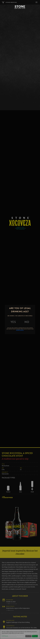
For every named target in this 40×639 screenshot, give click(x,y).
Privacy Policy (20, 636)
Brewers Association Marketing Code (24, 633)
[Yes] (13, 321)
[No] (27, 321)
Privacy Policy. (20, 330)
